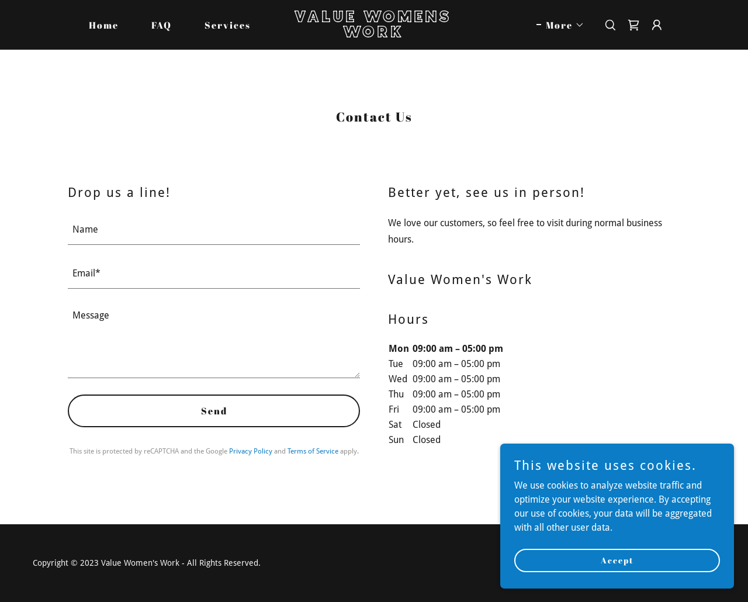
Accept (617, 560)
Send (214, 410)
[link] (374, 34)
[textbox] (214, 230)
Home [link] (104, 25)
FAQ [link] (161, 25)
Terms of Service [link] (313, 451)
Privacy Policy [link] (250, 451)
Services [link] (228, 25)
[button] (560, 25)
